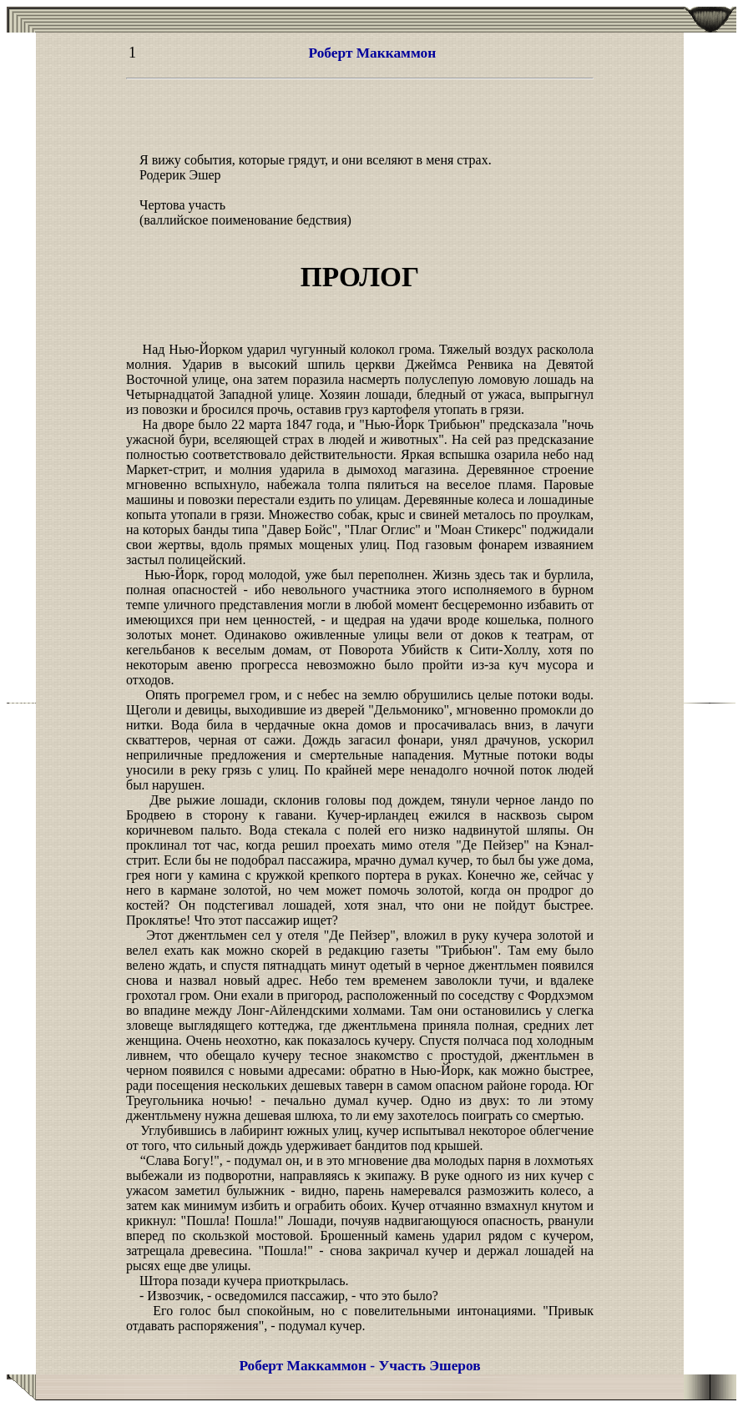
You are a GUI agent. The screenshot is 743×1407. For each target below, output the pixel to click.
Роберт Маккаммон (373, 53)
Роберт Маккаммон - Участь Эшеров (359, 1366)
